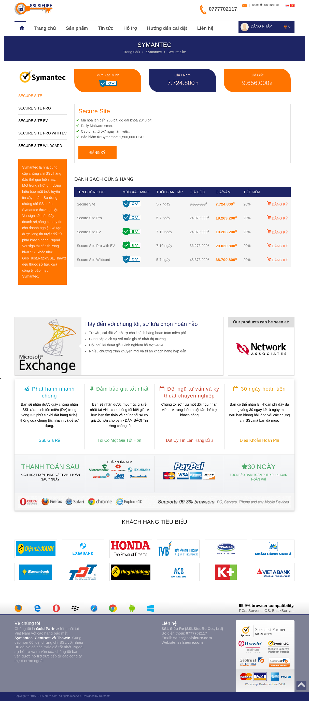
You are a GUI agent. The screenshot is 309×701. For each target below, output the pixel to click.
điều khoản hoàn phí (259, 440)
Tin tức (105, 28)
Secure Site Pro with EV (42, 133)
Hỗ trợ (130, 28)
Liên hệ (205, 28)
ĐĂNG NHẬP (261, 26)
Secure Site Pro (34, 108)
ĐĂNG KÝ (277, 203)
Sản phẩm (77, 28)
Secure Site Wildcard (40, 146)
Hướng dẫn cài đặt (167, 28)
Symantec (154, 52)
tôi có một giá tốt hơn (119, 440)
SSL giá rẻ (49, 440)
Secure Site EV (33, 121)
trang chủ (131, 52)
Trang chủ (45, 28)
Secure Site (176, 52)
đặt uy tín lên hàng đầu (189, 440)
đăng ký (97, 152)
